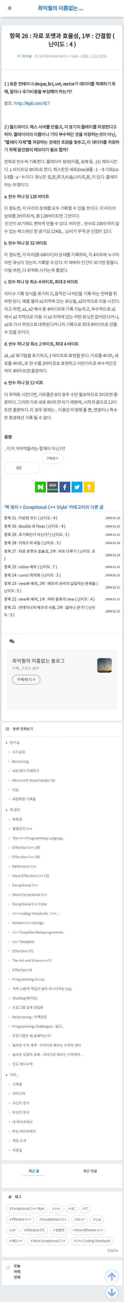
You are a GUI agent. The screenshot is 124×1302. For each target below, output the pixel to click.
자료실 (17, 1150)
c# (13, 1230)
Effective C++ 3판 (26, 857)
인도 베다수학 (22, 1064)
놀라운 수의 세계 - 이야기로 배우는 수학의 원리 (46, 1046)
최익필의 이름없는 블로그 (62, 9)
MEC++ (17, 1241)
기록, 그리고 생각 (25, 668)
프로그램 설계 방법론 (27, 1008)
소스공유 (18, 752)
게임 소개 (19, 1141)
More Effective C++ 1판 (30, 876)
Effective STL (23, 951)
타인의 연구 (20, 1113)
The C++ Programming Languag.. (38, 838)
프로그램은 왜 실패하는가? (31, 1036)
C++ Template (23, 942)
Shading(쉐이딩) (24, 998)
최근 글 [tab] (34, 1171)
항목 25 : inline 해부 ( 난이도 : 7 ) (30, 567)
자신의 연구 (20, 1103)
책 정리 (11, 507)
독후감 (17, 820)
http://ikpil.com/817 (32, 103)
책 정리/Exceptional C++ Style (56, 56)
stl (72, 1209)
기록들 (17, 1085)
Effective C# (22, 970)
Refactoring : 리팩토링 (29, 1017)
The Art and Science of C (32, 961)
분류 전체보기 (22, 729)
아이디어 (18, 1094)
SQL (15, 790)
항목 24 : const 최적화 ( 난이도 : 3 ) (32, 575)
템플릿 (60, 1230)
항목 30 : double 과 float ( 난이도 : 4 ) (34, 526)
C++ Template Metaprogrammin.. (38, 933)
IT (86, 1209)
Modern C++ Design (28, 923)
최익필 (27, 56)
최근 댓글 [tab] (90, 1171)
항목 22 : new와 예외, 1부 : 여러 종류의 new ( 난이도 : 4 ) (49, 599)
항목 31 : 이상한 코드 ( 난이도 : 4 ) (30, 518)
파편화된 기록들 (24, 799)
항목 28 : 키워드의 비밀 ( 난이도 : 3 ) (32, 543)
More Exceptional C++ (29, 895)
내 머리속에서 (22, 1122)
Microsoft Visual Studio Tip (33, 781)
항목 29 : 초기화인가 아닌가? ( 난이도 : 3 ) (36, 535)
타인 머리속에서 (24, 1132)
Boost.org (20, 762)
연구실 (14, 743)
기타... (14, 1075)
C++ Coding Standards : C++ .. (35, 914)
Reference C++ (24, 867)
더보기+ (113, 1251)
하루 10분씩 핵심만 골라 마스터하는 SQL (42, 989)
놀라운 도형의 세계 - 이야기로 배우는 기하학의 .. (47, 1055)
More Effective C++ (89, 1230)
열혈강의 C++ (22, 829)
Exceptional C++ (25, 886)
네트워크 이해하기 (25, 771)
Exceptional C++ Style (45, 507)
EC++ (81, 1219)
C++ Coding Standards (93, 1241)
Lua (98, 1219)
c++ (57, 1209)
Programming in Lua (28, 980)
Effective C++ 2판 (26, 848)
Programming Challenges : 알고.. (37, 1027)
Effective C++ (21, 1219)
